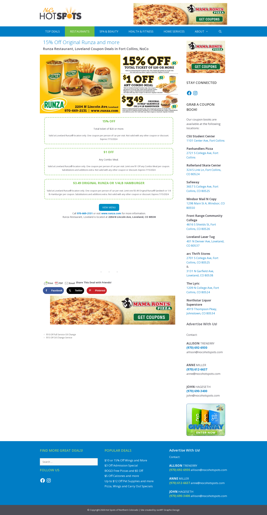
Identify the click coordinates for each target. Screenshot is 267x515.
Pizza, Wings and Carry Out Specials (129, 486)
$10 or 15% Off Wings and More (126, 460)
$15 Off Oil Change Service (59, 337)
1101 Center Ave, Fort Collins (205, 140)
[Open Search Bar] (220, 31)
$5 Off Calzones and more (122, 476)
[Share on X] (75, 290)
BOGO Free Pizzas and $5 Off (124, 471)
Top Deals (52, 31)
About (204, 31)
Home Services (174, 31)
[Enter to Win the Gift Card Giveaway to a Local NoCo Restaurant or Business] (205, 435)
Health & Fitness (141, 31)
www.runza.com (111, 213)
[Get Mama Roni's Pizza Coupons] (180, 23)
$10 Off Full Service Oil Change (61, 334)
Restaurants (79, 31)
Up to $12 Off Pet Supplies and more (129, 481)
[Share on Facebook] (53, 290)
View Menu (109, 207)
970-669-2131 (85, 213)
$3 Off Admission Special (121, 465)
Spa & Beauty (109, 31)
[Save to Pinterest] (97, 290)
